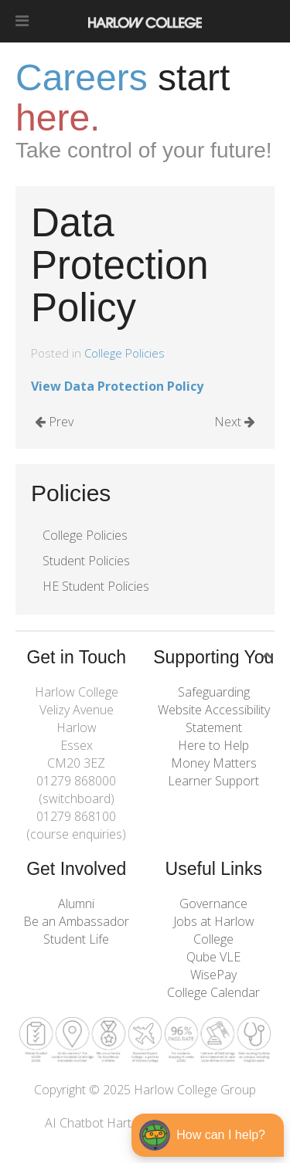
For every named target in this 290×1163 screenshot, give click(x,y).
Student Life (76, 939)
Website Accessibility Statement (214, 718)
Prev (54, 421)
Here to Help (213, 745)
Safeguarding (214, 691)
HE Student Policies (96, 586)
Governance (213, 903)
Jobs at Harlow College (213, 930)
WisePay (213, 974)
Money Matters (214, 762)
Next (234, 421)
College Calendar (213, 992)
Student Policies (86, 560)
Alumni (76, 903)
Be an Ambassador (76, 921)
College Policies (124, 353)
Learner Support (213, 780)
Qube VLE (213, 956)
